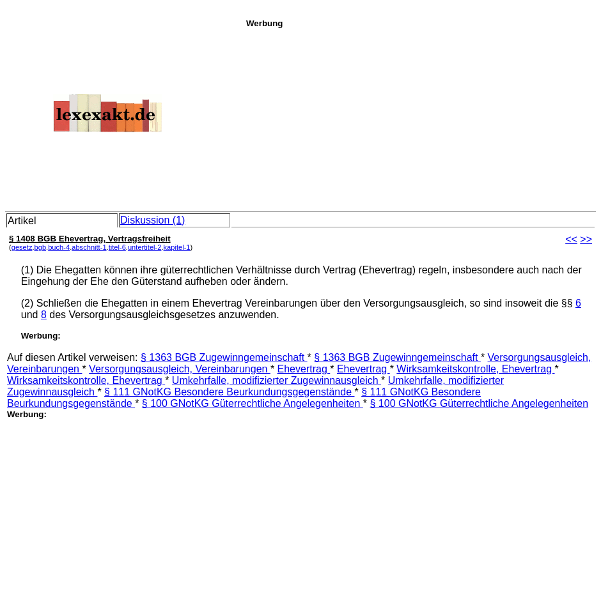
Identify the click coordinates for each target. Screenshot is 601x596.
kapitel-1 (177, 247)
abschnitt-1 (89, 247)
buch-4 (59, 247)
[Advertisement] (420, 117)
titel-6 (117, 247)
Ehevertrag (304, 368)
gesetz (22, 247)
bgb (41, 247)
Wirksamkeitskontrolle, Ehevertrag (475, 368)
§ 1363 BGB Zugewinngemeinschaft (224, 357)
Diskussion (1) (152, 220)
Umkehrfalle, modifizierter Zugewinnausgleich (276, 380)
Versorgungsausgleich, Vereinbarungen (179, 368)
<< (571, 239)
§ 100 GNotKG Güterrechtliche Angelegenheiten (252, 403)
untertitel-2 (145, 247)
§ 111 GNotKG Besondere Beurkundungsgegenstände (229, 391)
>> (586, 239)
